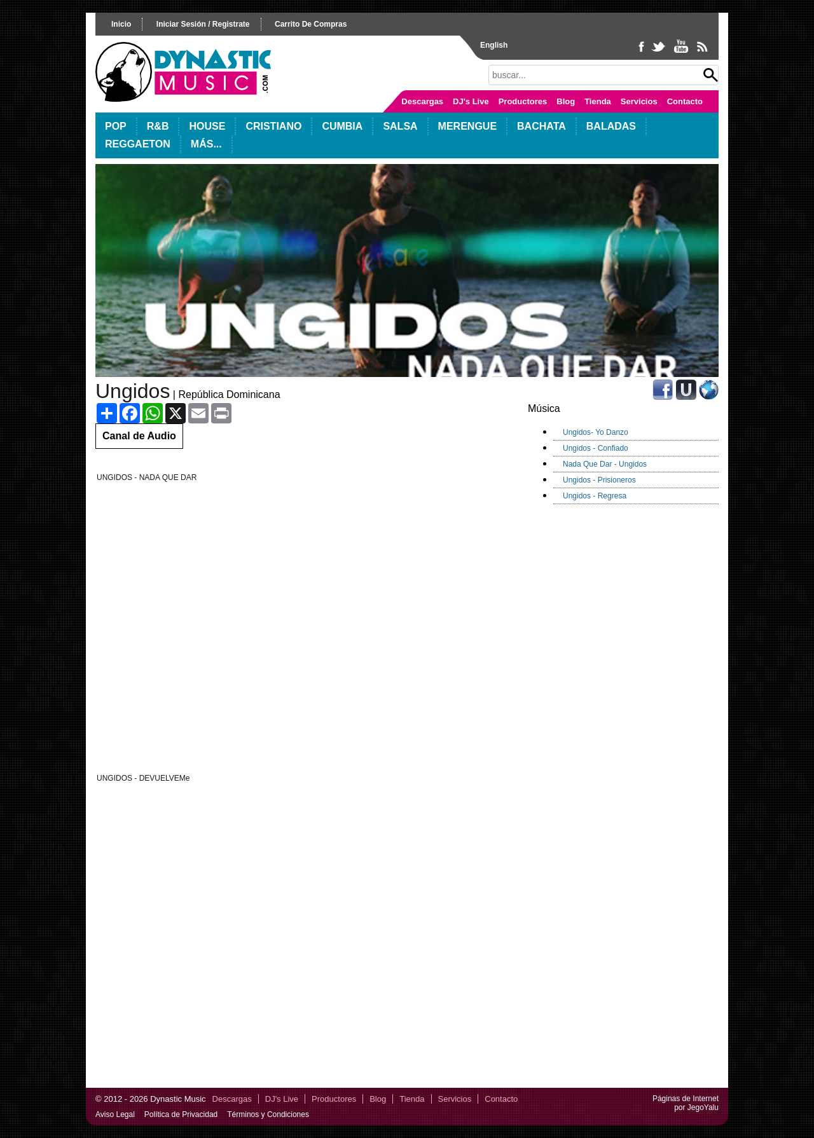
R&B (158, 126)
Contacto (685, 101)
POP (116, 126)
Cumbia (342, 126)
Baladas (611, 126)
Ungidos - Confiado (595, 448)
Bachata (541, 126)
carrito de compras (311, 24)
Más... (206, 144)
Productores (523, 101)
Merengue (467, 126)
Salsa (400, 126)
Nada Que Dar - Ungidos (605, 464)
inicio (121, 24)
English (493, 45)
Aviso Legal (115, 1114)
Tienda (597, 101)
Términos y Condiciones (268, 1114)
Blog (565, 101)
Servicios (639, 101)
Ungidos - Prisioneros (599, 480)
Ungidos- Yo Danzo (595, 432)
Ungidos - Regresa (594, 495)
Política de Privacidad (180, 1114)
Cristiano (273, 126)
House (207, 126)
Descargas (422, 101)
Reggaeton (137, 144)
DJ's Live (471, 101)
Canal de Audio (139, 435)
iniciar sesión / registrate (203, 24)
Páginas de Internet (685, 1098)
